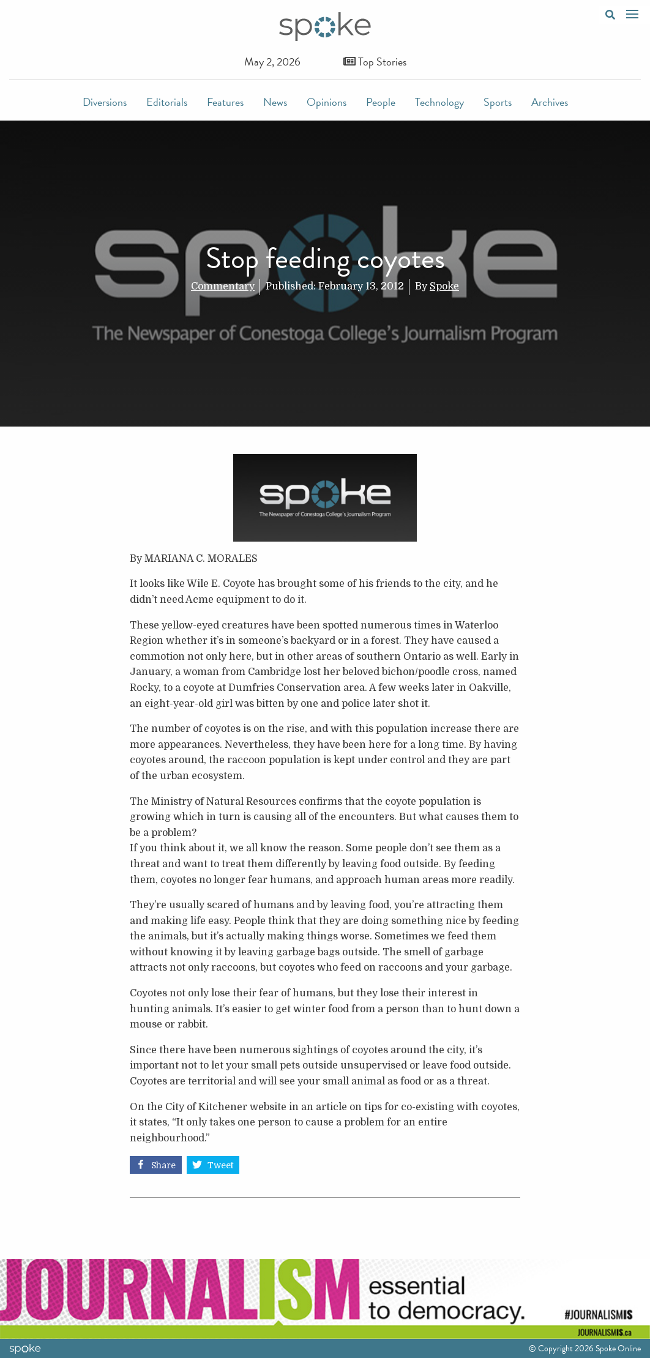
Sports (498, 102)
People (380, 102)
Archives (549, 102)
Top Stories (374, 61)
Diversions (105, 102)
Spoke (444, 286)
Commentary (223, 286)
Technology (439, 102)
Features (225, 102)
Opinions (326, 102)
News (275, 102)
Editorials (166, 102)
